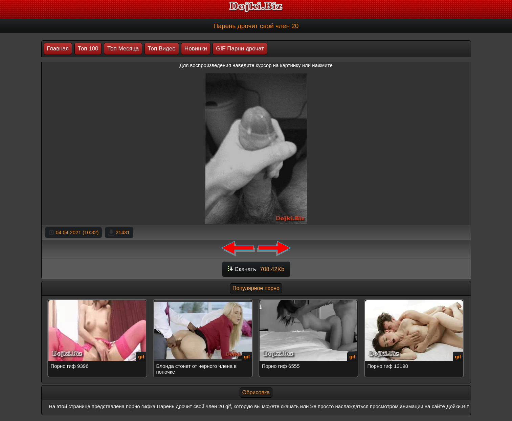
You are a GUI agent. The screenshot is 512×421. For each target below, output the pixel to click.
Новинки (195, 48)
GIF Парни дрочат (240, 48)
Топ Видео (162, 48)
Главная (58, 48)
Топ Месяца (123, 48)
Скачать (256, 269)
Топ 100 (88, 48)
